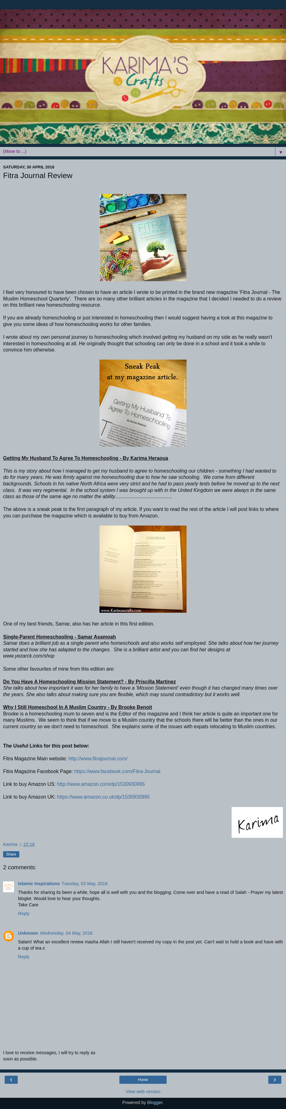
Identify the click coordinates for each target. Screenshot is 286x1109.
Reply (24, 913)
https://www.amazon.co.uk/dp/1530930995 (103, 797)
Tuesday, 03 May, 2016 (85, 883)
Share (11, 854)
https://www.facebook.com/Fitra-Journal (117, 771)
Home (143, 1080)
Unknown (28, 933)
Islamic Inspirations (39, 883)
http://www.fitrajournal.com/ (97, 758)
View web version (143, 1091)
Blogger (155, 1102)
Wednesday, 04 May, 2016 (66, 933)
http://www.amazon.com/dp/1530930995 (101, 784)
